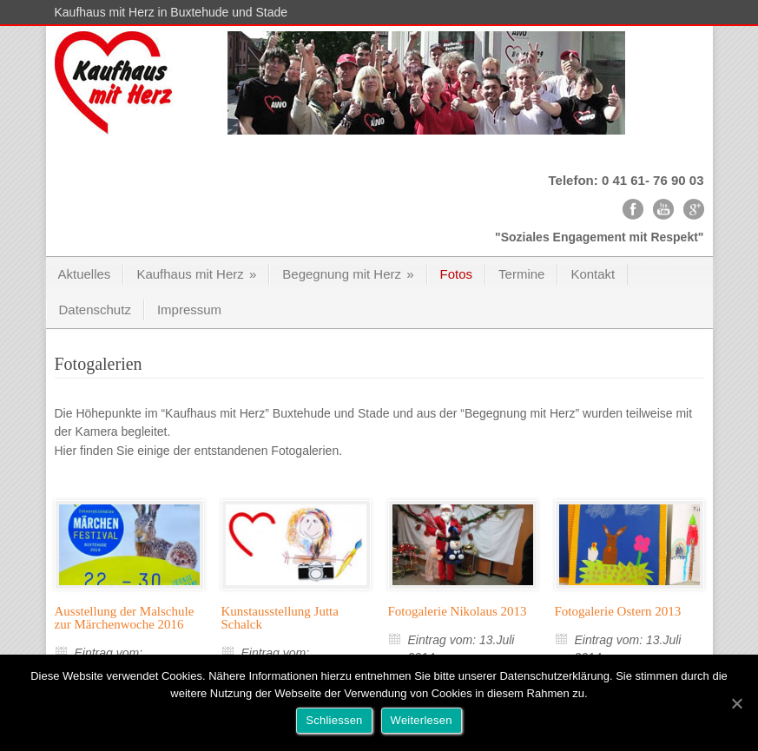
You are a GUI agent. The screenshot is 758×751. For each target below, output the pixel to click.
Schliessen (334, 720)
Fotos (456, 274)
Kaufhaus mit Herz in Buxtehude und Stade (171, 12)
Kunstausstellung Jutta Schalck (280, 617)
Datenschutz (95, 309)
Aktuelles (84, 274)
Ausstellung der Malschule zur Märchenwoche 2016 (124, 617)
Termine (521, 274)
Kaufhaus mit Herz (196, 274)
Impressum (189, 309)
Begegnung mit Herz (347, 274)
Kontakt (592, 274)
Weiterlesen (421, 720)
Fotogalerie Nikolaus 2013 (457, 611)
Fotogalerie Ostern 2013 (618, 611)
